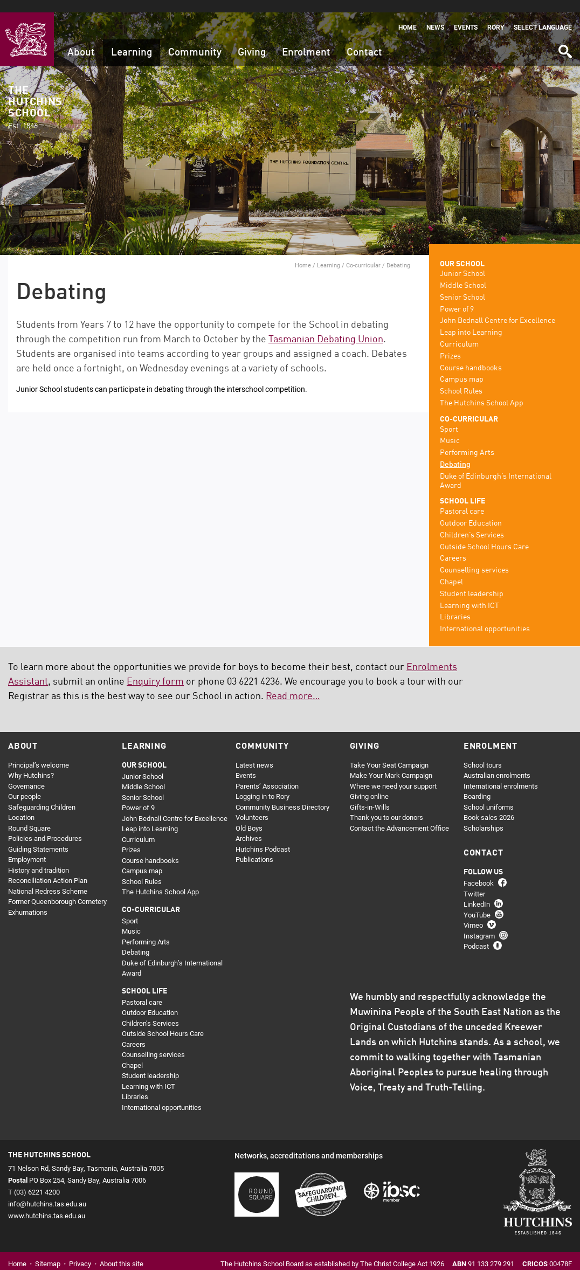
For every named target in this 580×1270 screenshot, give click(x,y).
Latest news (254, 752)
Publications (254, 847)
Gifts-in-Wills (370, 794)
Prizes (450, 344)
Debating (455, 453)
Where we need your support (393, 773)
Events (466, 15)
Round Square (29, 815)
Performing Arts (467, 441)
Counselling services (474, 558)
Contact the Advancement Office (399, 815)
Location (21, 805)
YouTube (477, 902)
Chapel (451, 570)
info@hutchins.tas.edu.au (47, 1191)
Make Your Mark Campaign (391, 763)
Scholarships (483, 815)
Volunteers (252, 805)
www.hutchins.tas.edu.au (46, 1204)
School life (462, 489)
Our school (462, 252)
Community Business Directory (282, 794)
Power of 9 (457, 297)
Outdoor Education (471, 511)
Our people (24, 784)
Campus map (462, 367)
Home (407, 15)
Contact (364, 40)
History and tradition (38, 857)
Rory (495, 15)
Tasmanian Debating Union (325, 327)
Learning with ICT (469, 593)
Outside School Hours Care (484, 535)
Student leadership (471, 581)
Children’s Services (472, 523)
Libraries (455, 605)
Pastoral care (462, 499)
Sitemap (47, 1252)
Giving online (369, 784)
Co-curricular (363, 253)
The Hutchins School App (481, 391)
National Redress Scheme (47, 879)
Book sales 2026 (489, 805)
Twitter (474, 881)
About (81, 40)
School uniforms (489, 794)
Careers (453, 546)
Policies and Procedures (45, 826)
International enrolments (501, 773)
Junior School (462, 262)
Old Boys (249, 815)
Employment (27, 847)
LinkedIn (477, 892)
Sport (449, 417)
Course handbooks (471, 356)
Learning (131, 40)
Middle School (463, 274)
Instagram (479, 923)
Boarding (477, 784)
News (435, 15)
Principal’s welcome (38, 752)
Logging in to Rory (262, 784)
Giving (252, 40)
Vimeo (473, 913)
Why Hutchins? (31, 763)
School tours (483, 752)
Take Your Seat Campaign (389, 752)
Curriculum (459, 332)
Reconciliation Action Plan (47, 868)
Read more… (293, 684)
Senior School (462, 285)
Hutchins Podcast (263, 836)
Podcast (476, 934)
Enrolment (306, 40)
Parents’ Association (267, 773)
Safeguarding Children (41, 794)
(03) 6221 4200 (37, 1179)
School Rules (461, 379)
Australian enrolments (497, 763)
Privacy (80, 1252)
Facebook (479, 871)
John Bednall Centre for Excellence (497, 309)
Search (564, 35)
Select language (543, 15)
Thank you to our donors (386, 805)
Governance (26, 773)
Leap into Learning (471, 321)
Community (195, 40)
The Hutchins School (35, 95)
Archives (249, 826)
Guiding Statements (38, 836)
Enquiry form (155, 669)
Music (450, 429)
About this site (121, 1252)
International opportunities (485, 617)
